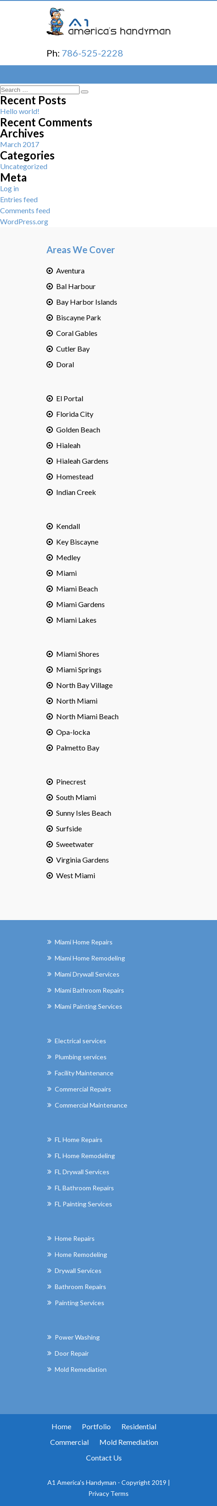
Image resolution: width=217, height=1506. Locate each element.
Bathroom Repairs (80, 1286)
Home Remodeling (81, 1254)
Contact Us (104, 1457)
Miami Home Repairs (84, 942)
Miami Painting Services (88, 1006)
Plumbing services (81, 1057)
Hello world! (20, 111)
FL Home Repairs (79, 1139)
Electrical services (80, 1041)
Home (61, 1426)
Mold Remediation (81, 1369)
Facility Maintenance (84, 1073)
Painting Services (79, 1303)
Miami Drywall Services (87, 974)
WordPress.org (24, 221)
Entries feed (19, 199)
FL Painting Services (83, 1204)
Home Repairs (75, 1238)
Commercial (69, 1442)
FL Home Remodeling (85, 1155)
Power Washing (77, 1337)
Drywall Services (78, 1270)
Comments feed (25, 210)
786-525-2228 (92, 52)
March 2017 (19, 144)
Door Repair (72, 1353)
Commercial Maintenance (91, 1105)
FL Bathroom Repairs (84, 1188)
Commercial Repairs (83, 1089)
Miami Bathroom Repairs (89, 990)
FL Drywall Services (82, 1172)
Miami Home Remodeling (90, 958)
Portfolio (96, 1426)
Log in (9, 188)
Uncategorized (23, 166)
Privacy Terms (108, 1493)
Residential (138, 1426)
